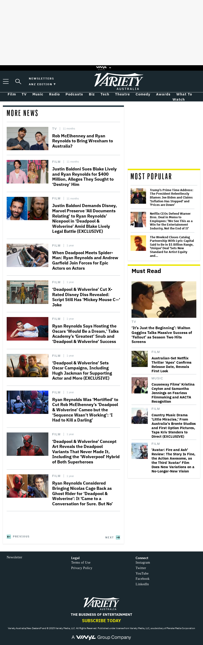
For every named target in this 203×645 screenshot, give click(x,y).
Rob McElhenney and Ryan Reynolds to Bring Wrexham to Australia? (82, 141)
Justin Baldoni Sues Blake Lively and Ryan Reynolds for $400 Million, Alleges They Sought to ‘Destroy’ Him (84, 176)
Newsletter (14, 557)
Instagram (143, 562)
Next (109, 537)
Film (56, 161)
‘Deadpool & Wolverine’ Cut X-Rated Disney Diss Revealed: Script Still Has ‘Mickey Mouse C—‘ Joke (86, 297)
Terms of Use (81, 562)
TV (54, 128)
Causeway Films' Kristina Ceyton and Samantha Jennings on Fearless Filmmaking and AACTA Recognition (173, 393)
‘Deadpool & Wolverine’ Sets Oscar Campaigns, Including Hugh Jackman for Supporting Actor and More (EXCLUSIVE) (82, 370)
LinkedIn (142, 584)
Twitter (141, 568)
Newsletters (41, 78)
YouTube (142, 573)
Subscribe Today (101, 620)
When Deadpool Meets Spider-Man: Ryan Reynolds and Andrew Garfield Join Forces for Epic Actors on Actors (85, 260)
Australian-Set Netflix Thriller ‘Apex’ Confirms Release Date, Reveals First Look (172, 364)
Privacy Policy (81, 568)
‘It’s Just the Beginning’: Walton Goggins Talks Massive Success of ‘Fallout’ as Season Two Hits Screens (162, 335)
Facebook (142, 578)
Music (157, 378)
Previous (21, 536)
